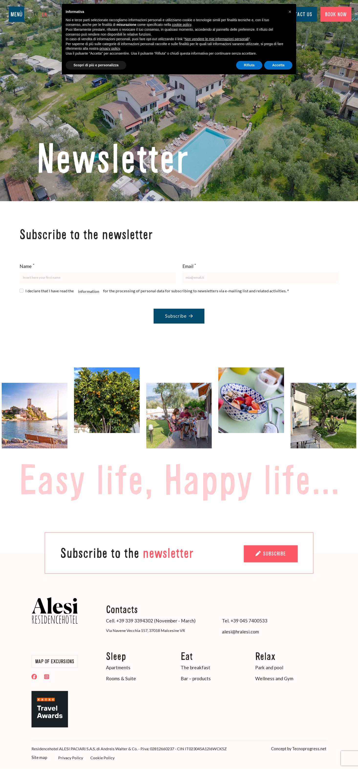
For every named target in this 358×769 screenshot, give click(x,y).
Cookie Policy (102, 758)
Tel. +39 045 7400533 (244, 621)
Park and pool (269, 668)
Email (189, 266)
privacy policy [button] (110, 48)
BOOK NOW (333, 14)
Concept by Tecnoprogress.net (299, 749)
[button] (290, 12)
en (44, 14)
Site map (39, 758)
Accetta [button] (278, 65)
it (34, 14)
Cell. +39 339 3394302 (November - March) (151, 621)
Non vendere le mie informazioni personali (216, 39)
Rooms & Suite (121, 679)
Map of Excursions (56, 662)
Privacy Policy (69, 758)
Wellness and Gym (274, 679)
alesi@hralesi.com (240, 632)
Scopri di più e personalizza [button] (96, 65)
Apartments (118, 668)
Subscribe (179, 316)
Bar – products (196, 679)
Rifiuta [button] (249, 65)
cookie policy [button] (181, 25)
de (56, 14)
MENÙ (16, 14)
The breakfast (195, 668)
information (88, 291)
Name (27, 266)
